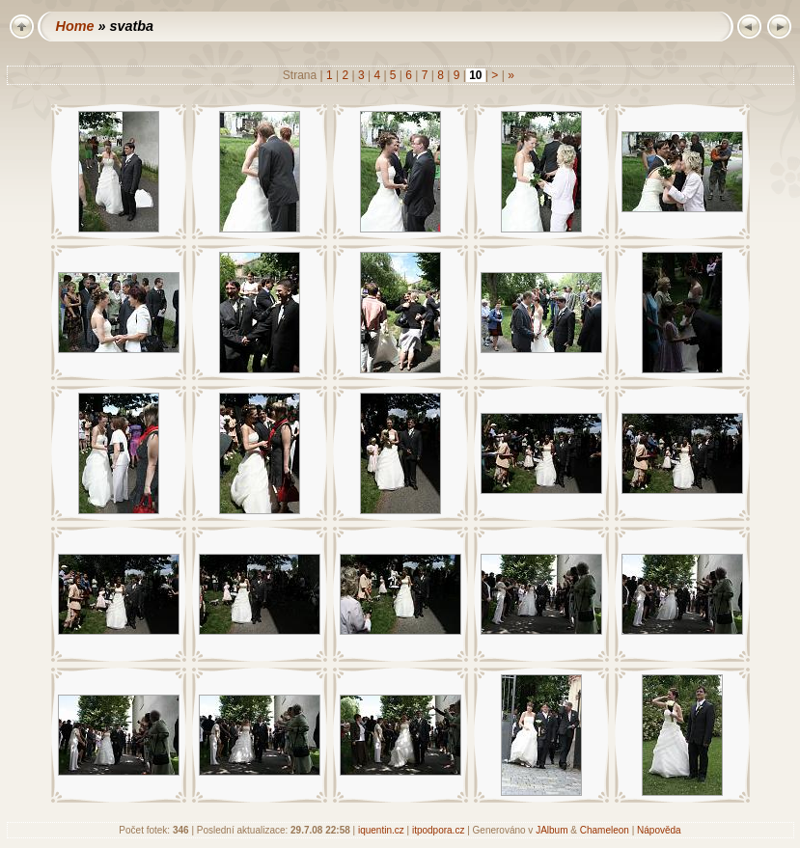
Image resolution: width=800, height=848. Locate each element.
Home (75, 26)
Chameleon (604, 830)
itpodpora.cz (438, 830)
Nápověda (659, 830)
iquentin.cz (381, 830)
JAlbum (551, 830)
